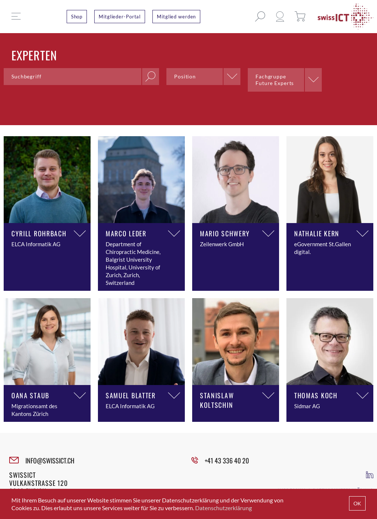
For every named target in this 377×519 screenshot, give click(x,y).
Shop (77, 17)
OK (357, 503)
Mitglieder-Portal (120, 17)
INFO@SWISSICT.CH (49, 460)
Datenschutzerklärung (223, 507)
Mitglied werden (176, 17)
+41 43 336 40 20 (227, 460)
